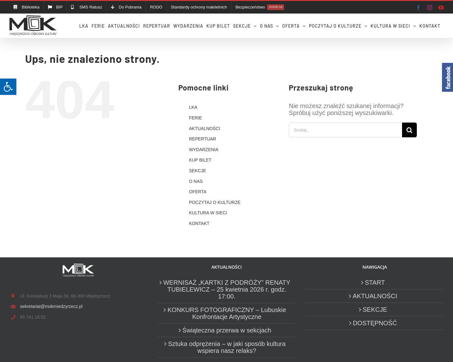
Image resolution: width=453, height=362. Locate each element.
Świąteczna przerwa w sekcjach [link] (226, 330)
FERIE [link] (195, 117)
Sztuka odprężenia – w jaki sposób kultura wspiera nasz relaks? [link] (227, 347)
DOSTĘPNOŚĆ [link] (375, 323)
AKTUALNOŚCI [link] (204, 128)
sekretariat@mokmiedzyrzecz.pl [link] (51, 306)
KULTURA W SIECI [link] (208, 212)
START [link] (375, 282)
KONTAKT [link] (199, 223)
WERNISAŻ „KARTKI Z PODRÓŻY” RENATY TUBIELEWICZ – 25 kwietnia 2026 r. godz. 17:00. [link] (226, 289)
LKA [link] (193, 107)
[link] (8, 87)
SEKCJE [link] (197, 170)
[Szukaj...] (345, 130)
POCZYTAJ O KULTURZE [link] (215, 202)
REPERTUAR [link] (202, 138)
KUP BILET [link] (200, 159)
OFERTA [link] (198, 191)
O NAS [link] (196, 181)
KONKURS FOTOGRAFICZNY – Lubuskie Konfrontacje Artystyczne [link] (226, 313)
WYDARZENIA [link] (203, 149)
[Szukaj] (409, 130)
